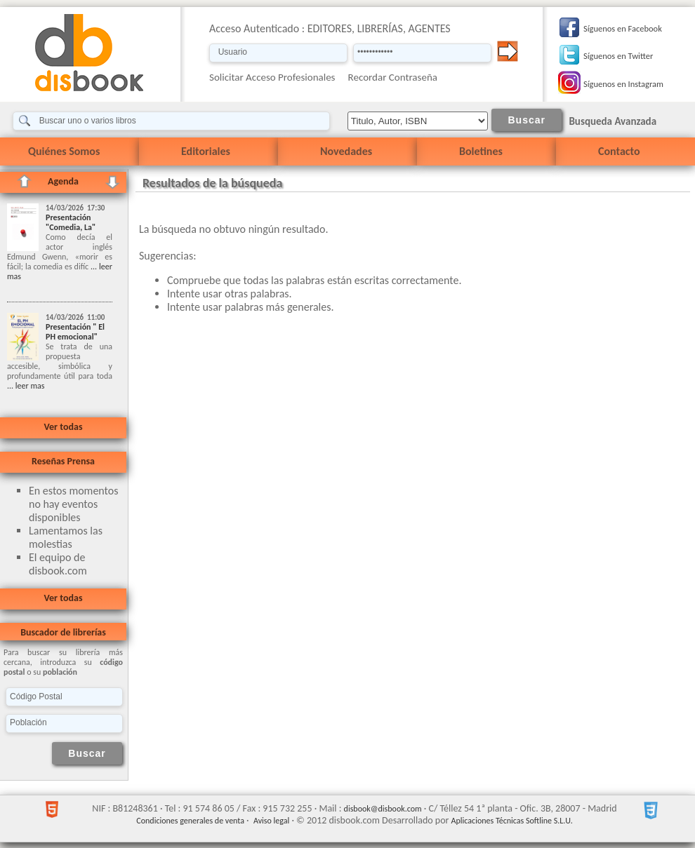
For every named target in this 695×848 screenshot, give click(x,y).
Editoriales (205, 151)
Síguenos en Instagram (623, 84)
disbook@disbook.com (383, 809)
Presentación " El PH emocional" (75, 332)
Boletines (481, 151)
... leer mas (25, 386)
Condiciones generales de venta (190, 821)
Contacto (619, 151)
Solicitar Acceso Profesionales (272, 77)
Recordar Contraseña (392, 77)
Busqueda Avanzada (612, 121)
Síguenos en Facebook (622, 28)
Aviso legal (271, 821)
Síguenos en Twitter (618, 56)
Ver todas (63, 427)
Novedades (346, 151)
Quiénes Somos (64, 151)
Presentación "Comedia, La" (70, 222)
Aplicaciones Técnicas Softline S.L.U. (512, 821)
